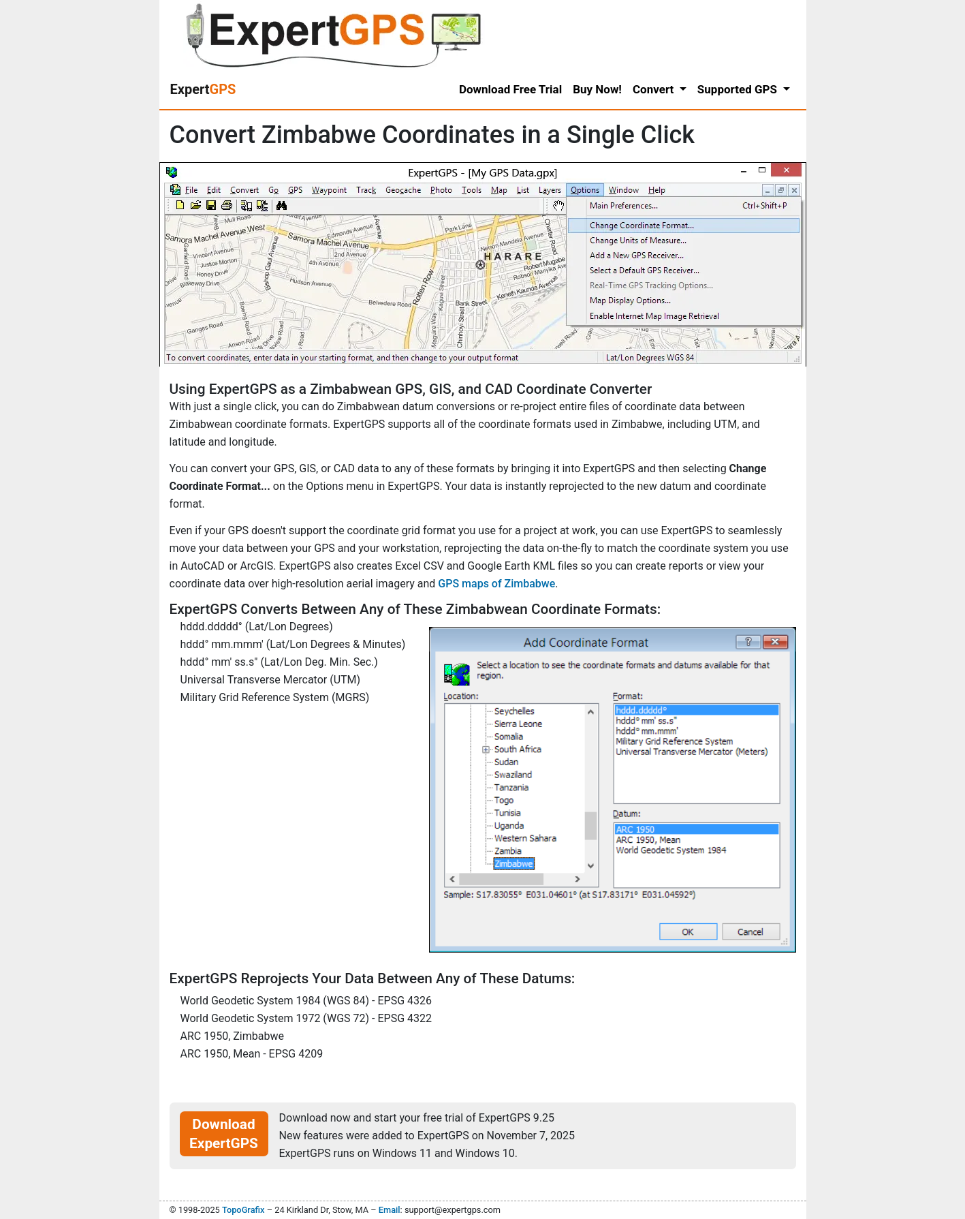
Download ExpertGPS (223, 1134)
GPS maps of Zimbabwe (496, 583)
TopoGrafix (243, 1210)
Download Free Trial (510, 89)
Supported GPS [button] (738, 89)
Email (389, 1210)
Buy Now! (597, 89)
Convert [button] (655, 89)
